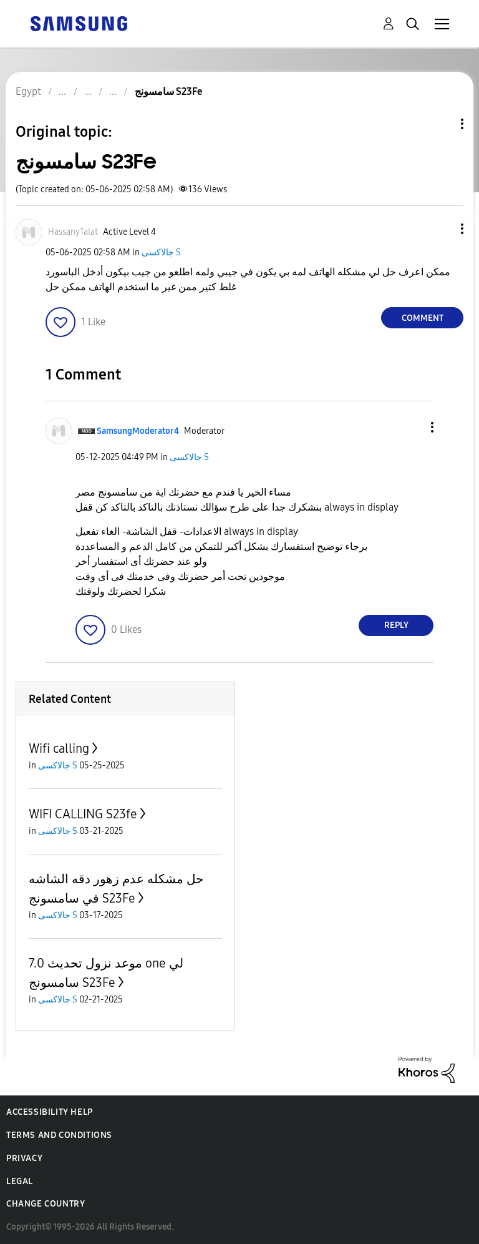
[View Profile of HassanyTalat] (73, 232)
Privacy (24, 1158)
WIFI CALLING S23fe (83, 813)
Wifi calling (59, 748)
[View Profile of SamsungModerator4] (138, 431)
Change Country (45, 1203)
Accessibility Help (49, 1112)
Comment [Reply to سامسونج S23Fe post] (422, 318)
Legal (19, 1181)
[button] (441, 228)
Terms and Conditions (59, 1135)
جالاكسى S (161, 252)
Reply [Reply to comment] (396, 625)
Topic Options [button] (441, 124)
